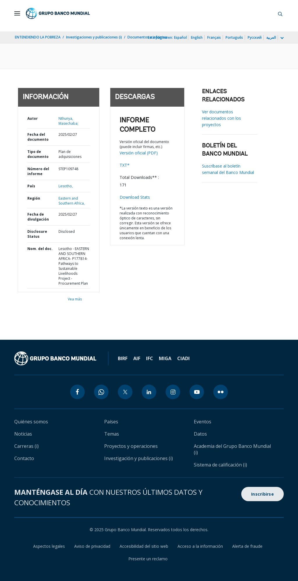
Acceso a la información (200, 546)
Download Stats (135, 197)
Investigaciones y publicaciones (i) (94, 37)
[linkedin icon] (149, 392)
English (197, 37)
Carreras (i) (26, 446)
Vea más (75, 299)
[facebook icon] (77, 392)
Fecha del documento (38, 137)
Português (234, 37)
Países (111, 421)
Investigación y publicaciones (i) (138, 458)
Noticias (23, 434)
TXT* (125, 165)
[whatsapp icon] (101, 392)
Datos (200, 434)
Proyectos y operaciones (131, 446)
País (31, 186)
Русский (255, 37)
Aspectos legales (49, 546)
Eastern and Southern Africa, (71, 201)
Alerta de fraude (247, 546)
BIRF (122, 358)
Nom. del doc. (40, 248)
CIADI (183, 358)
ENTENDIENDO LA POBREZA (38, 37)
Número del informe (38, 171)
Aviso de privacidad (92, 546)
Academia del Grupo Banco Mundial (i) (232, 449)
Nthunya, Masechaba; (68, 121)
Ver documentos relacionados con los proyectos (221, 118)
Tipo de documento (38, 154)
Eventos (202, 421)
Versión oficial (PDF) (139, 153)
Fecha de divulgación (38, 217)
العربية (271, 37)
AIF (136, 358)
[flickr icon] (220, 392)
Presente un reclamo (148, 558)
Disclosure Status (37, 234)
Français (214, 37)
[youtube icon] (196, 392)
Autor (32, 118)
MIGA (165, 358)
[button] (280, 13)
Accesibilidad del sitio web (144, 546)
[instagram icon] (173, 392)
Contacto (24, 458)
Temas (111, 434)
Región (33, 198)
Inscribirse (262, 494)
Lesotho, (65, 186)
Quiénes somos (31, 421)
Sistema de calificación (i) (220, 465)
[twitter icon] (125, 392)
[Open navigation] (17, 13)
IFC (149, 358)
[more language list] (281, 38)
